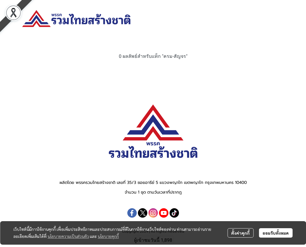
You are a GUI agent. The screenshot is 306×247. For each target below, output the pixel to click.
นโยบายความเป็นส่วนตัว (68, 236)
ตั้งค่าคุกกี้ (240, 233)
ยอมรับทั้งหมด (276, 233)
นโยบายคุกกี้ (108, 236)
